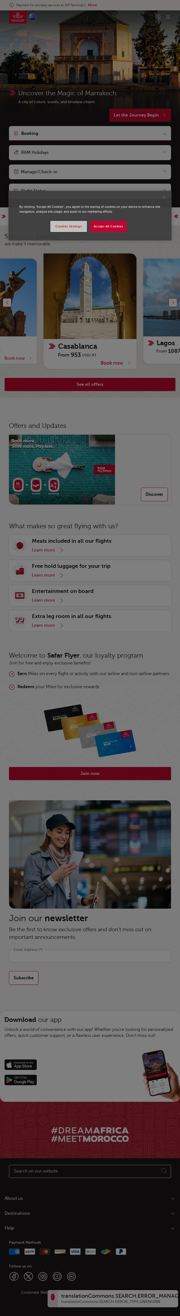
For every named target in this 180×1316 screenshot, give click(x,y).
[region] (90, 216)
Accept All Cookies (108, 226)
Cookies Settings (68, 226)
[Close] (164, 198)
